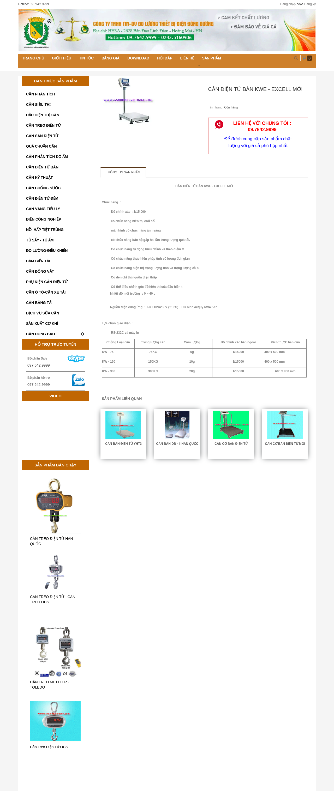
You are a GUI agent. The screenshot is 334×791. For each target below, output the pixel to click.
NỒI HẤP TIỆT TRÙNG (45, 230)
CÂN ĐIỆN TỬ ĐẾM (42, 198)
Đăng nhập (288, 4)
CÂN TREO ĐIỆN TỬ (43, 125)
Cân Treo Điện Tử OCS (49, 747)
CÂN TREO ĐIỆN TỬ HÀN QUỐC (51, 541)
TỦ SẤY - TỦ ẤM (39, 240)
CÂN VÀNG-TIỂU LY (43, 209)
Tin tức (86, 58)
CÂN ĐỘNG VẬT (40, 271)
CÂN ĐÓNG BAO (55, 334)
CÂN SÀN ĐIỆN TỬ (42, 136)
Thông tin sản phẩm (123, 172)
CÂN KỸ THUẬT (39, 177)
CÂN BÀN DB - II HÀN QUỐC (177, 444)
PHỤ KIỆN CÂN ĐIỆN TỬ (47, 282)
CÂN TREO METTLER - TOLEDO (49, 684)
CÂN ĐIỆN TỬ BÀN (42, 167)
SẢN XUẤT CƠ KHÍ (42, 323)
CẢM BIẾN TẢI (38, 261)
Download (138, 58)
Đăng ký (310, 4)
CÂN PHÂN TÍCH (40, 94)
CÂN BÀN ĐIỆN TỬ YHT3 (123, 444)
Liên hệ (187, 58)
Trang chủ (33, 58)
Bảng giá (111, 58)
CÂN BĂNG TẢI (39, 303)
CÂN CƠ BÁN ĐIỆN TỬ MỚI (285, 444)
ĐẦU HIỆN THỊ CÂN (42, 115)
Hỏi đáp (164, 58)
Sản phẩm (211, 58)
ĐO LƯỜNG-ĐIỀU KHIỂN (47, 250)
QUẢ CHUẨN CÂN (41, 146)
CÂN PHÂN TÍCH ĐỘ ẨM (47, 157)
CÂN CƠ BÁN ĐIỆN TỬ (231, 444)
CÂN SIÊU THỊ (38, 104)
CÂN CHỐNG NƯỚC (43, 188)
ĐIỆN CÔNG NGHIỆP (43, 219)
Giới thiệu (61, 58)
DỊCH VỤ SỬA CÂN (42, 313)
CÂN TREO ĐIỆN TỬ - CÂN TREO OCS (52, 599)
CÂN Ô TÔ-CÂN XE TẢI (45, 292)
